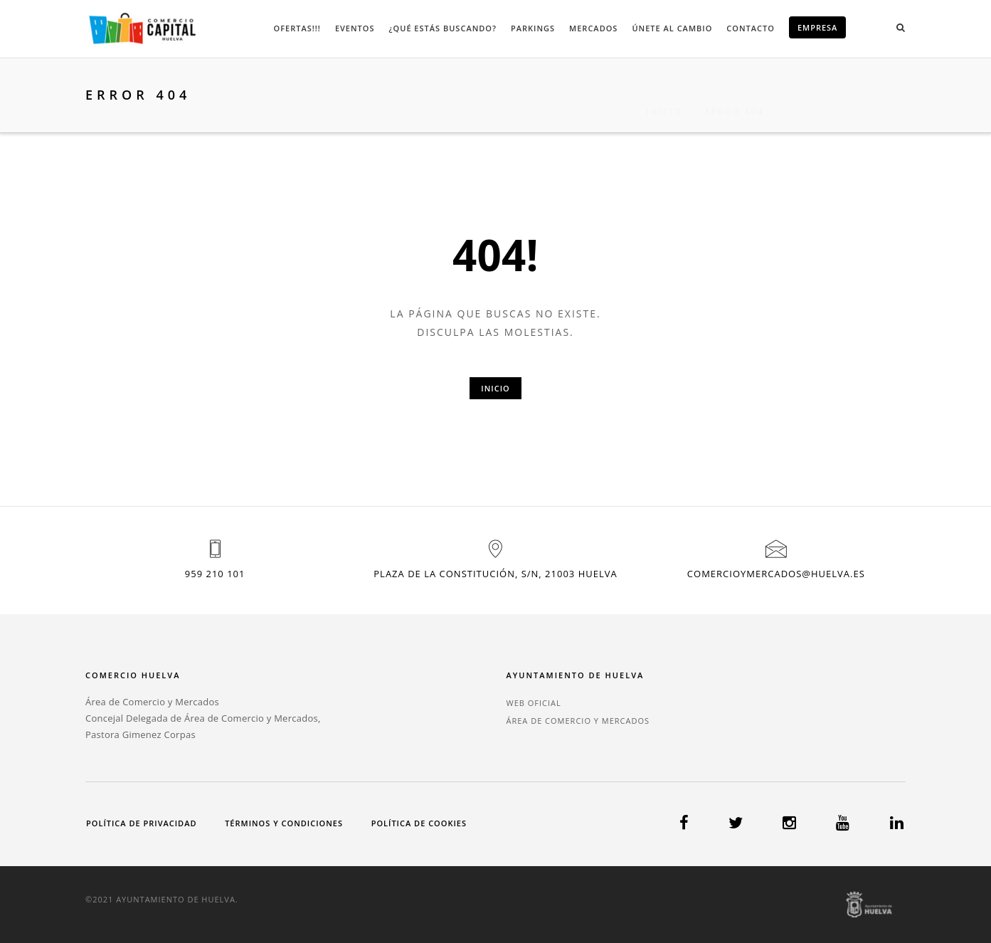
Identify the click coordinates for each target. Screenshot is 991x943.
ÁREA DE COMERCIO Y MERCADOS (578, 720)
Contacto (750, 28)
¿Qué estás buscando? (443, 28)
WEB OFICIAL (533, 702)
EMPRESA (817, 27)
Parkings (533, 28)
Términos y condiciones (284, 823)
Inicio (665, 95)
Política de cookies (419, 823)
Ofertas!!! (297, 28)
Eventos (355, 28)
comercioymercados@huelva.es (776, 573)
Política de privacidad (141, 823)
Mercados (593, 28)
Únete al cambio (672, 28)
